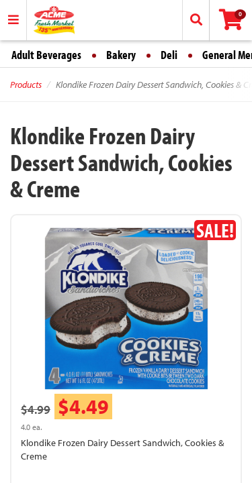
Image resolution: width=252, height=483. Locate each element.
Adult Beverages (46, 54)
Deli (169, 54)
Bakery (121, 54)
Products (26, 84)
